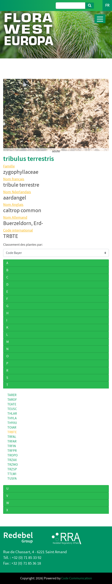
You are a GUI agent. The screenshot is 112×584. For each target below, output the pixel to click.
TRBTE (12, 432)
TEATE (11, 404)
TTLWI (11, 474)
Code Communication (76, 578)
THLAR (12, 413)
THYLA (12, 418)
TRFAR (11, 441)
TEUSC (12, 409)
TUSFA (12, 478)
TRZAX (12, 460)
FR (107, 5)
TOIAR (11, 427)
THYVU (12, 423)
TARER (11, 395)
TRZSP (12, 469)
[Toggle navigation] (99, 18)
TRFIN (11, 446)
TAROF (12, 400)
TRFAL (11, 437)
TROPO (12, 455)
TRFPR (12, 451)
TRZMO (12, 465)
